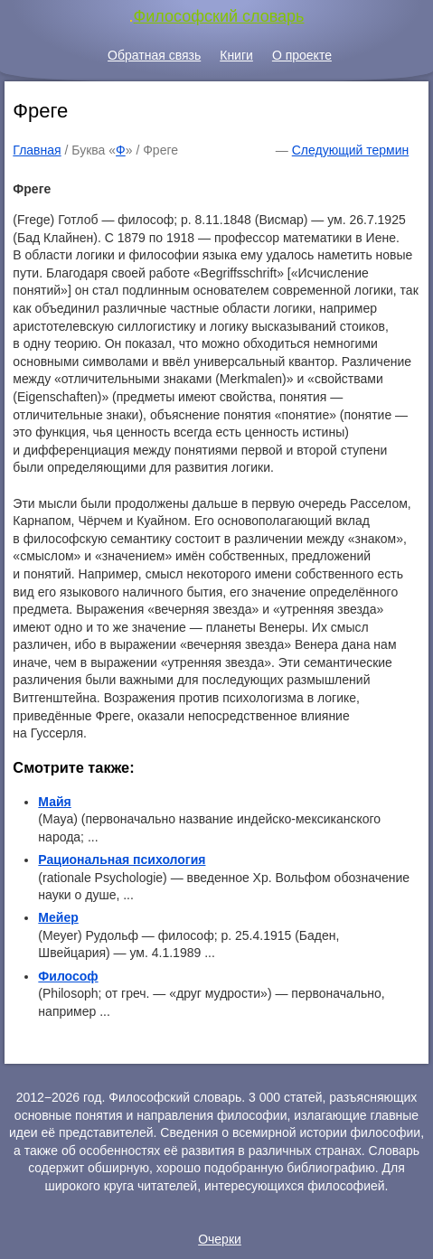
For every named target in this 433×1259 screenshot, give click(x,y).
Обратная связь (154, 55)
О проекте (302, 55)
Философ (68, 976)
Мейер (58, 917)
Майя (54, 801)
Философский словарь (219, 16)
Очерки (219, 1239)
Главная (37, 150)
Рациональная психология (121, 859)
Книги (236, 55)
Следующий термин (350, 150)
